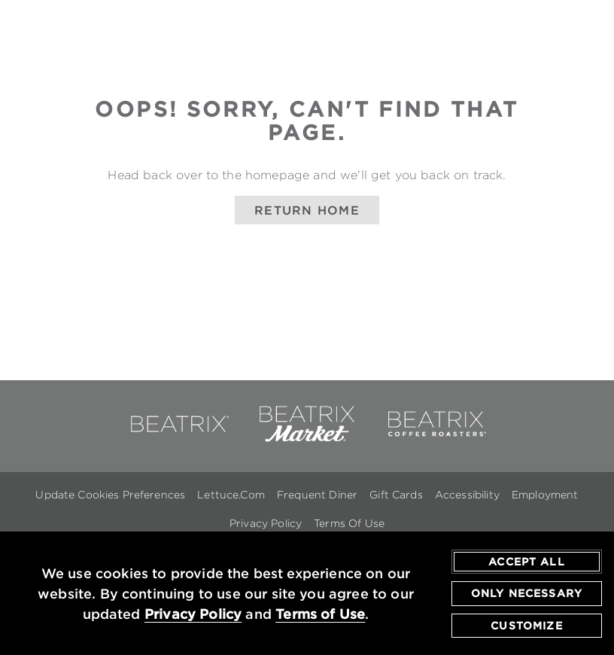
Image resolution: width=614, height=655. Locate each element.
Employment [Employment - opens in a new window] (545, 494)
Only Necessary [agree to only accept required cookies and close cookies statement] (526, 594)
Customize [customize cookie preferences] (526, 625)
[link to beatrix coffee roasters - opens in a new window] (435, 438)
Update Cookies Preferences (110, 494)
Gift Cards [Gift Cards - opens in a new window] (396, 494)
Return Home (307, 210)
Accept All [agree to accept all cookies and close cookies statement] (526, 561)
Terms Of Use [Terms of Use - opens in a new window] (349, 523)
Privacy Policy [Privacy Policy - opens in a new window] (265, 523)
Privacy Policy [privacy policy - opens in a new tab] (193, 614)
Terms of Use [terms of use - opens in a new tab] (320, 614)
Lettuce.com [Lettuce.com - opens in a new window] (231, 494)
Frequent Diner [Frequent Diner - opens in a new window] (317, 494)
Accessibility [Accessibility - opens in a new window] (467, 494)
